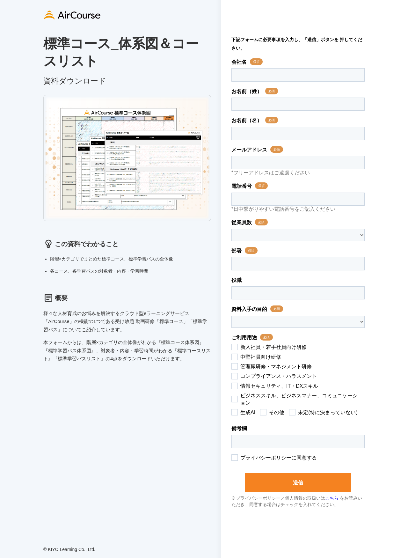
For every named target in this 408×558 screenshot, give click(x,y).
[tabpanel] (127, 158)
